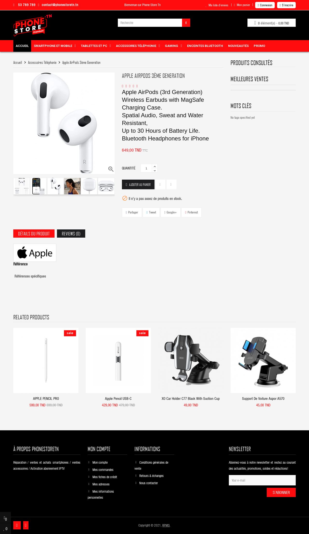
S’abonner (281, 492)
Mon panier (242, 5)
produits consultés (251, 62)
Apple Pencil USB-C (118, 398)
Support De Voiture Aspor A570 (263, 398)
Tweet (152, 212)
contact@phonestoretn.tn (58, 5)
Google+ (172, 212)
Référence (20, 264)
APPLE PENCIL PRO (46, 398)
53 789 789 (24, 5)
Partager (133, 212)
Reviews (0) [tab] (71, 233)
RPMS (166, 525)
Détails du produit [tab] (34, 233)
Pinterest (193, 212)
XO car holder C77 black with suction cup (191, 398)
